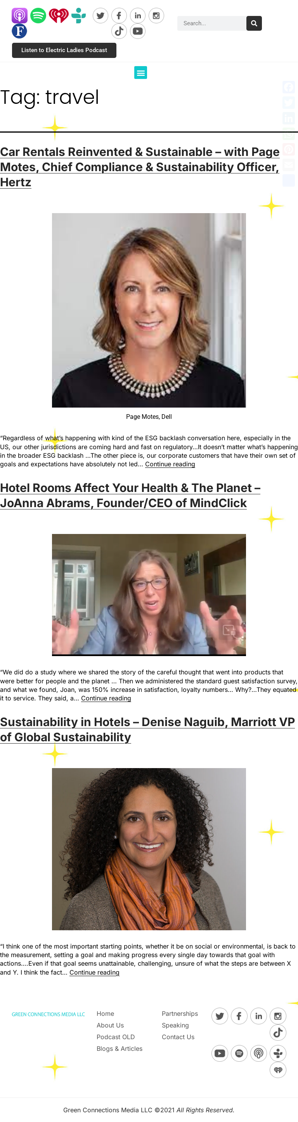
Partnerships (180, 1013)
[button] (140, 72)
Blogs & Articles (119, 1048)
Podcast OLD (116, 1037)
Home (105, 1013)
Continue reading (170, 464)
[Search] (254, 23)
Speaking (175, 1025)
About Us (110, 1025)
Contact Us (178, 1037)
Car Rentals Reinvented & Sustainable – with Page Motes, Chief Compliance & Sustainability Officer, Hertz (140, 167)
